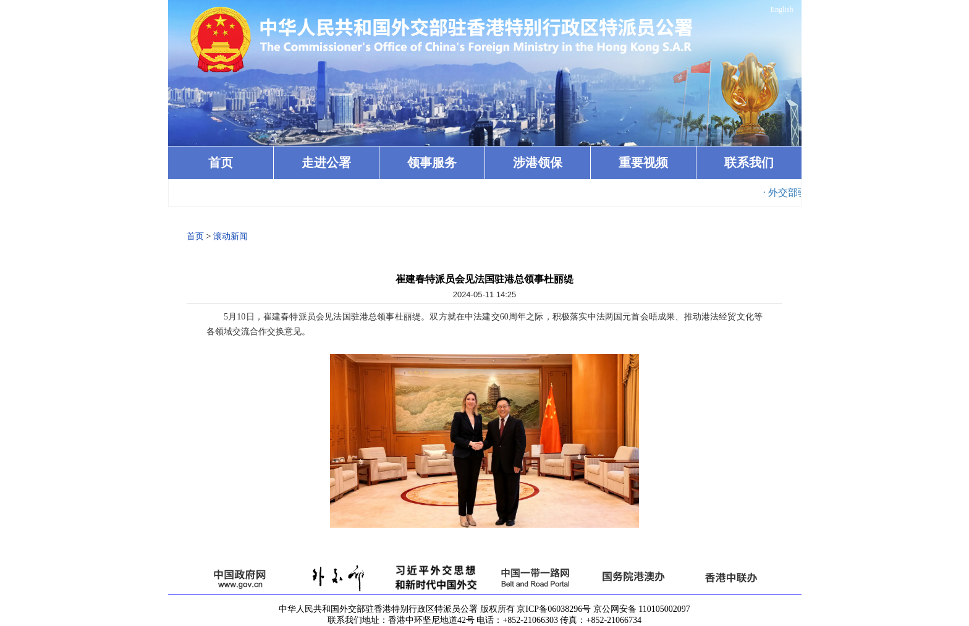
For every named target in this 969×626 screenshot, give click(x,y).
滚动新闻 (230, 236)
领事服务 (432, 162)
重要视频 (643, 162)
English (782, 9)
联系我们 (749, 162)
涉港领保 (537, 162)
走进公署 (326, 162)
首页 (220, 162)
